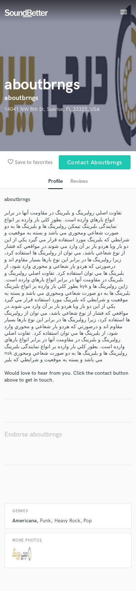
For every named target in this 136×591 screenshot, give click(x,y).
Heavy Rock (67, 521)
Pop (87, 521)
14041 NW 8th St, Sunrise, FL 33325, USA (52, 109)
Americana (24, 521)
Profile (55, 181)
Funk (45, 521)
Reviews (79, 181)
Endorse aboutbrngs (33, 434)
